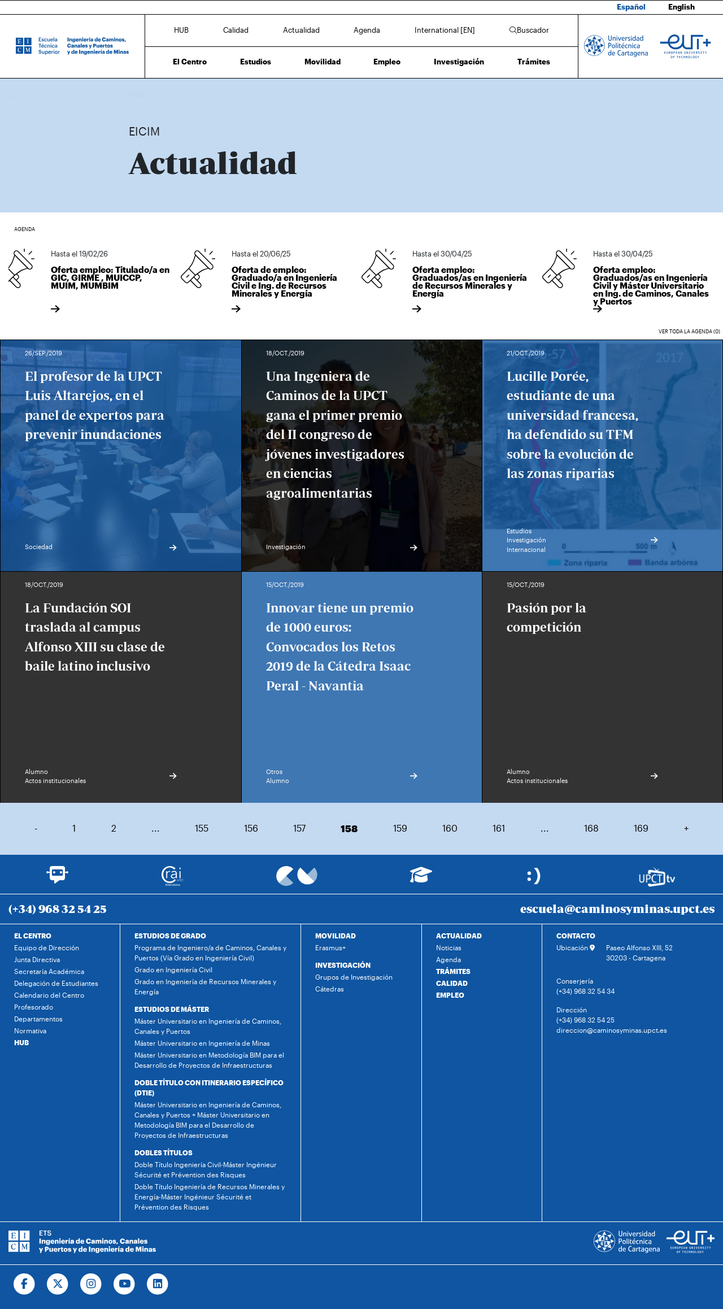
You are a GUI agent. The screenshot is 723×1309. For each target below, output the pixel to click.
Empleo (386, 61)
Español (631, 6)
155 (201, 828)
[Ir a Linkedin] (158, 1284)
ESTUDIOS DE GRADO (170, 936)
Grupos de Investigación (354, 977)
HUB (181, 29)
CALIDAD (452, 983)
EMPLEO (450, 995)
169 (641, 828)
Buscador (529, 29)
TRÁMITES (453, 971)
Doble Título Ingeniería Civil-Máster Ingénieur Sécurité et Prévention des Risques (205, 1169)
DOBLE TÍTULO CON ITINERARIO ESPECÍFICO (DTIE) (209, 1087)
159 (400, 828)
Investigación (459, 61)
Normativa (30, 1030)
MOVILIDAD (335, 936)
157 (299, 828)
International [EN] (445, 29)
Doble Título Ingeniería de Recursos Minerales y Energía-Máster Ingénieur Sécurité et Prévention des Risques (209, 1196)
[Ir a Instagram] (91, 1284)
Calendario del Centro (49, 995)
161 (499, 828)
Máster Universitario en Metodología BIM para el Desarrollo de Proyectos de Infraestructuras (209, 1060)
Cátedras (329, 989)
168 (591, 828)
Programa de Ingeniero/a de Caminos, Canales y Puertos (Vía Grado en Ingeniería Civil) (210, 952)
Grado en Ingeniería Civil (173, 969)
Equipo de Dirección (46, 947)
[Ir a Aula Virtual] (421, 880)
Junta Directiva (37, 959)
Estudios (255, 61)
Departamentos (38, 1019)
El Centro (190, 61)
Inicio (138, 94)
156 (251, 828)
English (681, 6)
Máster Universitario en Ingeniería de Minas (202, 1043)
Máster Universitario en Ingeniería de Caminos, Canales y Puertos (207, 1026)
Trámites (533, 61)
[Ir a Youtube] (124, 1284)
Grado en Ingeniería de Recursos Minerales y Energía (205, 986)
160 (450, 828)
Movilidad (322, 61)
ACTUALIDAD (459, 936)
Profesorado (33, 1007)
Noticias (448, 947)
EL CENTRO (32, 936)
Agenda (367, 29)
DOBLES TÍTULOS (163, 1152)
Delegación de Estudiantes (56, 983)
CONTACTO (575, 936)
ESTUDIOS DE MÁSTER (171, 1009)
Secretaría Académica (49, 971)
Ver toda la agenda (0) (689, 331)
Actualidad (301, 29)
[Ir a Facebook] (24, 1284)
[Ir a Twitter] (58, 1284)
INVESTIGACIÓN (343, 965)
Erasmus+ (330, 947)
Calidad (236, 29)
